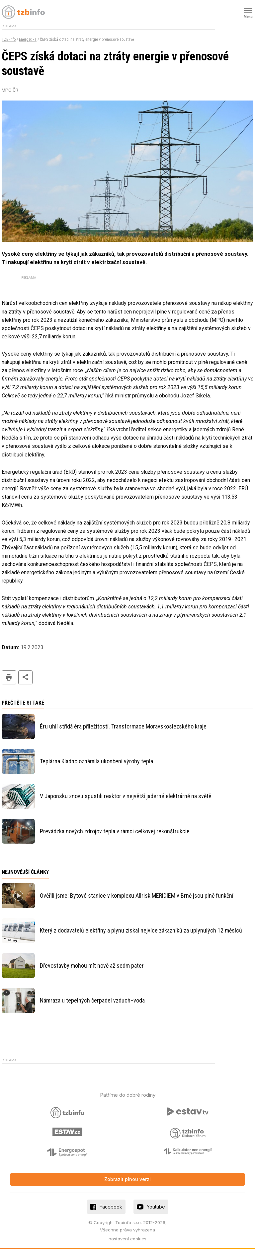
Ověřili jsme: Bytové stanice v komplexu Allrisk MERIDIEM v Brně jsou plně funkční (136, 895)
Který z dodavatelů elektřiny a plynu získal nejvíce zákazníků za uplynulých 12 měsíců (141, 930)
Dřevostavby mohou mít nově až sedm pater (92, 965)
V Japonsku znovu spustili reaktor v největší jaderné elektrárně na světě (125, 796)
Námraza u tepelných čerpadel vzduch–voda (92, 1000)
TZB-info (9, 39)
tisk (9, 677)
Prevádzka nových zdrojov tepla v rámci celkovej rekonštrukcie (115, 831)
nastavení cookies (127, 1238)
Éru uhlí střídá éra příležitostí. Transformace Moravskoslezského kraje (123, 726)
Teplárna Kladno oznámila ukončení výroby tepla (96, 761)
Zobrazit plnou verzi (127, 1179)
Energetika (28, 39)
